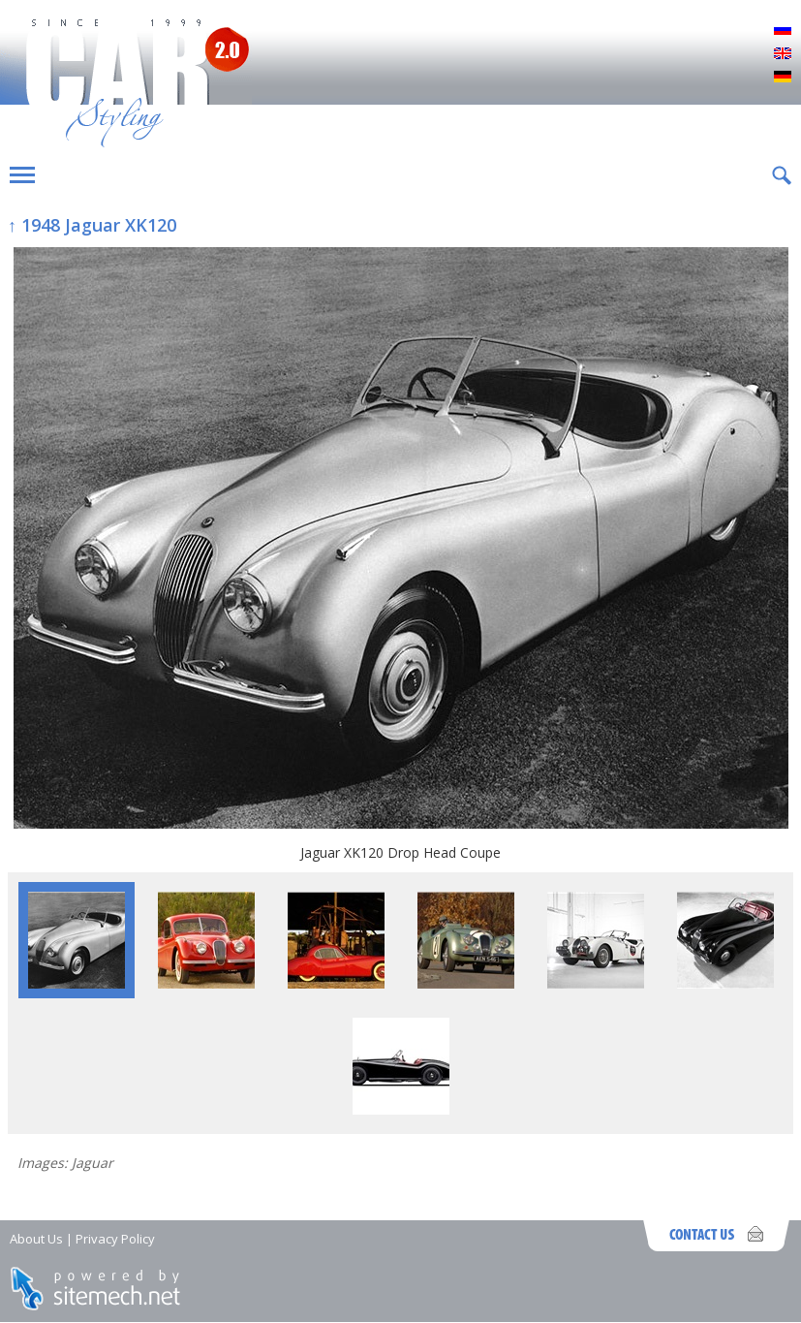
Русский (782, 31)
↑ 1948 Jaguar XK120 (92, 224)
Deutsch (782, 77)
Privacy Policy (115, 1238)
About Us (36, 1238)
